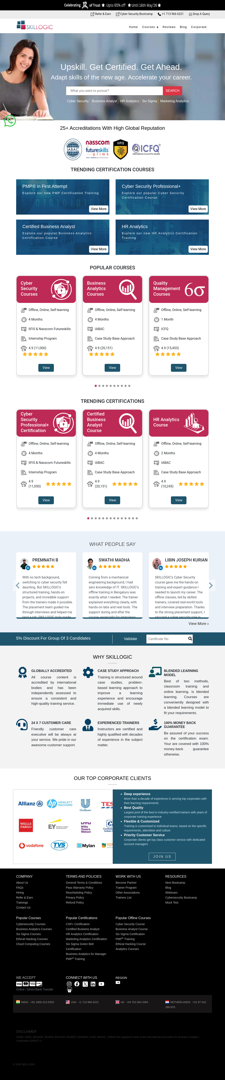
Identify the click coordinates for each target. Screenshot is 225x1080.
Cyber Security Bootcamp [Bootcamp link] (134, 14)
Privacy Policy (75, 897)
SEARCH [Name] (172, 90)
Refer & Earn (24, 897)
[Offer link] (112, 5)
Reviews (169, 27)
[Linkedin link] (93, 984)
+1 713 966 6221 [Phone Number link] (171, 14)
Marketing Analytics (174, 101)
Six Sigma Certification (130, 934)
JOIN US (162, 857)
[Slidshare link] (69, 991)
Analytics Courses (127, 949)
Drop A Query (199, 14)
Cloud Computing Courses (33, 944)
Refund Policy (75, 902)
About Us (22, 882)
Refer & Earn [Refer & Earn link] (101, 14)
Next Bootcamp (175, 882)
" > (118, 982)
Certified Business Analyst (82, 929)
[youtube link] (101, 984)
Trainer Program (126, 887)
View (46, 368)
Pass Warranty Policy (79, 887)
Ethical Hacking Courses (32, 939)
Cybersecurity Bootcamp (181, 897)
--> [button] (21, 585)
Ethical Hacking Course (131, 944)
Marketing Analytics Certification (86, 939)
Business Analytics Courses (34, 929)
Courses (148, 27)
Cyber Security (78, 101)
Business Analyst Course (132, 929)
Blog (183, 27)
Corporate (199, 27)
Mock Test (171, 902)
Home (133, 27)
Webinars (171, 892)
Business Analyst (104, 101)
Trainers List (124, 897)
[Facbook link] (77, 984)
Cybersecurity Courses (31, 924)
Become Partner (126, 882)
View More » (199, 623)
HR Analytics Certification (82, 934)
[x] (86, 984)
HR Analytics (129, 101)
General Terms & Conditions (84, 882)
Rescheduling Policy (79, 892)
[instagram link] (69, 984)
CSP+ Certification (78, 924)
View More (98, 209)
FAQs (19, 887)
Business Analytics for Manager (86, 954)
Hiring (20, 892)
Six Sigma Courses (28, 934)
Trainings (22, 902)
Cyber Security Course (130, 924)
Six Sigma (149, 101)
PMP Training (75, 959)
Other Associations (128, 892)
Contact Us (23, 907)
